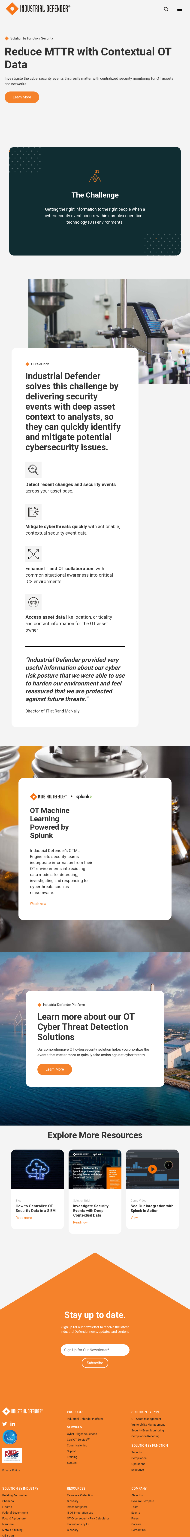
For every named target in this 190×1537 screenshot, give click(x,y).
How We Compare (142, 1501)
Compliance (139, 1458)
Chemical (8, 1501)
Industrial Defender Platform (85, 1419)
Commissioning (77, 1445)
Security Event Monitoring (147, 1430)
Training (72, 1457)
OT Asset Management (146, 1419)
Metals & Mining (12, 1530)
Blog (18, 1200)
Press (135, 1518)
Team (135, 1507)
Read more (24, 1218)
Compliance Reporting (145, 1436)
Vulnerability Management (148, 1424)
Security (136, 1452)
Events (135, 1512)
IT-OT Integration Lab (80, 1512)
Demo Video (138, 1200)
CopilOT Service (78, 1439)
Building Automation (15, 1495)
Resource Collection (80, 1495)
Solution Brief (81, 1200)
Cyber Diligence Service (82, 1434)
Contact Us (138, 1530)
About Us (137, 1495)
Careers (136, 1524)
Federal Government (15, 1512)
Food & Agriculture (14, 1518)
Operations (138, 1464)
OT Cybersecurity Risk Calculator (88, 1518)
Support (71, 1451)
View (134, 1218)
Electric (7, 1507)
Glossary (72, 1501)
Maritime (8, 1524)
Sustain (72, 1462)
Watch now (38, 904)
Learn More (22, 97)
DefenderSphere (77, 1507)
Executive (137, 1469)
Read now (80, 1222)
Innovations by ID (78, 1524)
